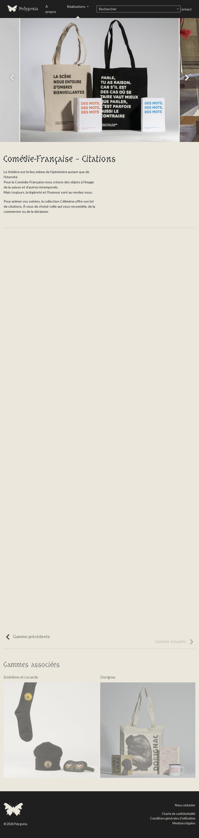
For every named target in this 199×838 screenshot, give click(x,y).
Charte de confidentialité (178, 814)
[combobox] (139, 9)
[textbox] (138, 9)
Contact (185, 9)
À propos (50, 9)
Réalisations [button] (76, 6)
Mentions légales (183, 823)
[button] (12, 77)
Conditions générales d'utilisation (172, 818)
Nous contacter (185, 805)
